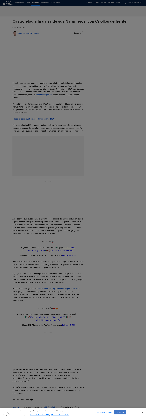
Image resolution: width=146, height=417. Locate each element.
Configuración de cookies (104, 412)
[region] (73, 412)
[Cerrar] (143, 412)
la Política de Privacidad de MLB (39, 415)
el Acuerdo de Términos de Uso (60, 415)
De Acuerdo (120, 412)
